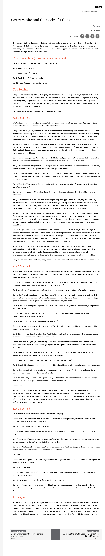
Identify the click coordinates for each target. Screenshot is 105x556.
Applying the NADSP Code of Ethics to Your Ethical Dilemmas (80, 534)
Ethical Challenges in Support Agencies (30, 534)
